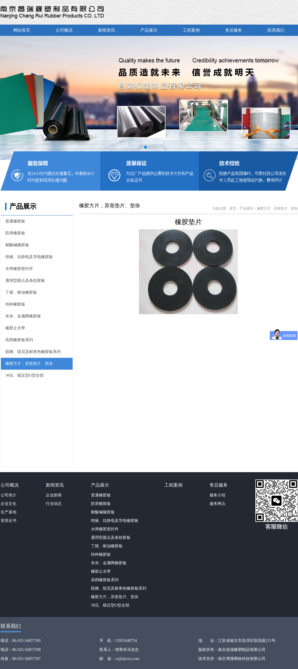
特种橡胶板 (15, 304)
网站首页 (21, 30)
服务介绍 (217, 495)
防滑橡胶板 (15, 233)
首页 (232, 208)
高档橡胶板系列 (19, 340)
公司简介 (8, 495)
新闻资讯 (106, 30)
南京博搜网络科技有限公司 (242, 659)
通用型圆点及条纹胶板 (25, 280)
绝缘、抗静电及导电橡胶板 (29, 257)
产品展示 (148, 30)
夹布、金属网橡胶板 (23, 316)
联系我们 (275, 30)
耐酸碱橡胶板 (17, 245)
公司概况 (64, 30)
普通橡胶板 (15, 221)
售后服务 (233, 30)
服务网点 (217, 504)
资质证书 (8, 520)
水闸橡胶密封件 (19, 269)
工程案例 (191, 30)
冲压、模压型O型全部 (24, 375)
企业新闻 (54, 495)
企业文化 (8, 504)
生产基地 (8, 512)
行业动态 (54, 504)
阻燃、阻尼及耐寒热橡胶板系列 (33, 352)
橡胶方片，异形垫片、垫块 (29, 363)
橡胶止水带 (15, 328)
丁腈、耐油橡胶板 (21, 292)
